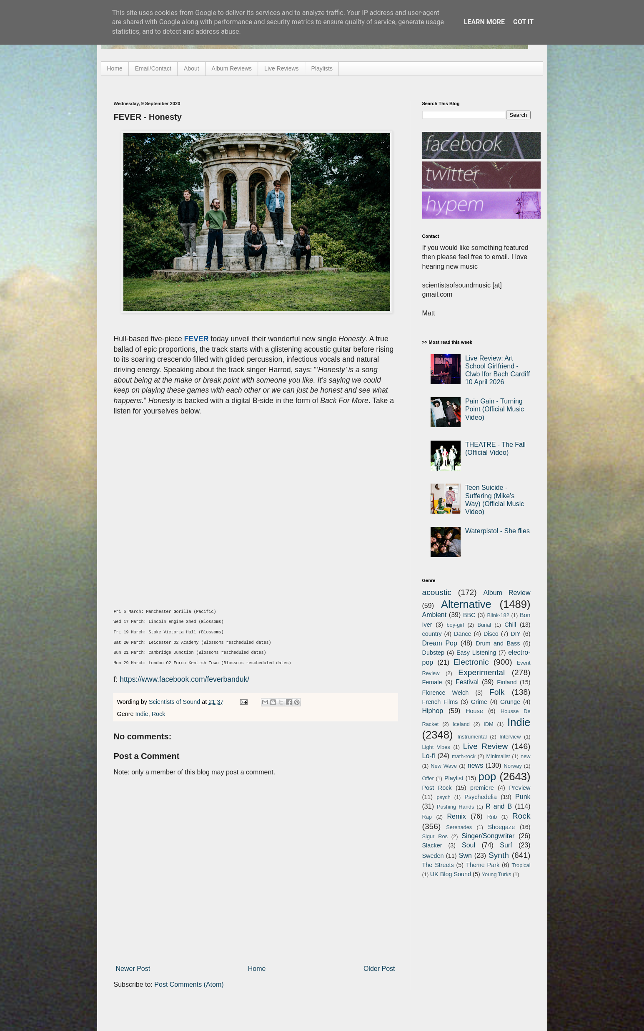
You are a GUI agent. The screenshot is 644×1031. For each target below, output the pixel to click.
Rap (427, 817)
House (474, 711)
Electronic (471, 662)
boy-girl (455, 625)
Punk (522, 796)
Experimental (481, 672)
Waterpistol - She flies (497, 530)
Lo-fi (428, 755)
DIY (516, 633)
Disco (491, 633)
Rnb (492, 817)
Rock (158, 714)
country (432, 633)
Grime (479, 701)
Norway (512, 766)
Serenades (459, 827)
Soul (468, 845)
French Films (440, 701)
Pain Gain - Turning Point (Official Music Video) (494, 409)
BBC (469, 615)
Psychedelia (480, 797)
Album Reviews (232, 68)
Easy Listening (476, 652)
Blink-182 (498, 615)
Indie (141, 714)
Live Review (485, 746)
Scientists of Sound (175, 701)
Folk (496, 692)
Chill (510, 624)
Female (432, 682)
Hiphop (433, 710)
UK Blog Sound (450, 874)
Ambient (434, 614)
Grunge (510, 701)
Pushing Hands (455, 807)
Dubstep (433, 652)
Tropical (521, 865)
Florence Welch (445, 692)
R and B (499, 806)
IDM (488, 724)
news (475, 765)
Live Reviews (281, 68)
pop (487, 776)
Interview (510, 737)
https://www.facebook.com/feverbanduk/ (184, 679)
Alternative (466, 604)
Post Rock (437, 787)
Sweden (433, 855)
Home (115, 68)
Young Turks (496, 874)
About (191, 68)
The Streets (438, 865)
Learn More (484, 22)
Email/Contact (153, 68)
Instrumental (471, 737)
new (525, 756)
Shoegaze (501, 827)
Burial (484, 625)
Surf (506, 845)
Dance (462, 633)
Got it (523, 22)
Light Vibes (436, 747)
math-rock (464, 756)
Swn (465, 855)
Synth (499, 855)
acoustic (436, 592)
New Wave (444, 766)
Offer (428, 778)
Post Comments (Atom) (188, 984)
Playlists (322, 68)
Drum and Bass (498, 643)
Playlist (454, 778)
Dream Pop (439, 643)
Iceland (461, 724)
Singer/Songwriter (487, 835)
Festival (467, 682)
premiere (482, 787)
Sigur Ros (435, 836)
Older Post (379, 968)
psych (443, 797)
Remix (456, 816)
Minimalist (498, 756)
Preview (519, 787)
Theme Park (482, 865)
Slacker (432, 845)
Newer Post (133, 968)
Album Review (507, 592)
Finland (506, 682)
